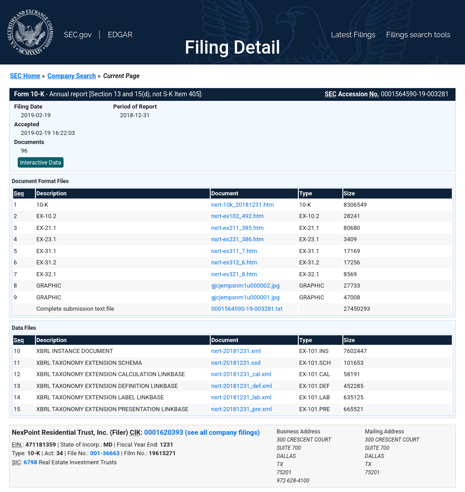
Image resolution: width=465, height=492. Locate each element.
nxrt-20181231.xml (236, 351)
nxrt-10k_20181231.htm (242, 204)
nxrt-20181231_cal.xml (241, 374)
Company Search (72, 76)
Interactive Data (40, 162)
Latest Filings (353, 34)
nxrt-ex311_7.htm (234, 251)
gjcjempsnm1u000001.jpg (245, 297)
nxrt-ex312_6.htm (234, 262)
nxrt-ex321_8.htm (234, 274)
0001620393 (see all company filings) (202, 432)
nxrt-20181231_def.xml (241, 386)
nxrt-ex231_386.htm (237, 239)
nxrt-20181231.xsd (236, 362)
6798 (30, 462)
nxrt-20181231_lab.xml (241, 397)
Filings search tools (418, 34)
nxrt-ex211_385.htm (237, 227)
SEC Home (25, 76)
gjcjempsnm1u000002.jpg (245, 285)
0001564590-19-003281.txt (246, 308)
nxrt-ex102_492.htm (237, 216)
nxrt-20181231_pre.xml (241, 409)
